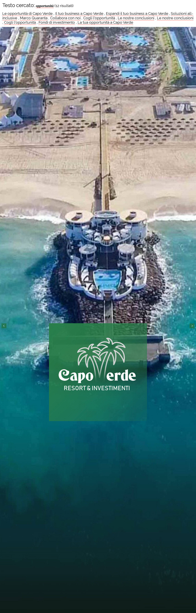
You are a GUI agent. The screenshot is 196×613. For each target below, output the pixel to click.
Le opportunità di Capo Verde (27, 13)
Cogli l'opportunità (99, 18)
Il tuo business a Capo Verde (79, 13)
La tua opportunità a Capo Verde (105, 22)
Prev (4, 325)
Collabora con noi (65, 18)
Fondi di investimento (57, 22)
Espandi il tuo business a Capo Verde (137, 13)
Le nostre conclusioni (136, 18)
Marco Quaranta (33, 18)
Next (192, 325)
